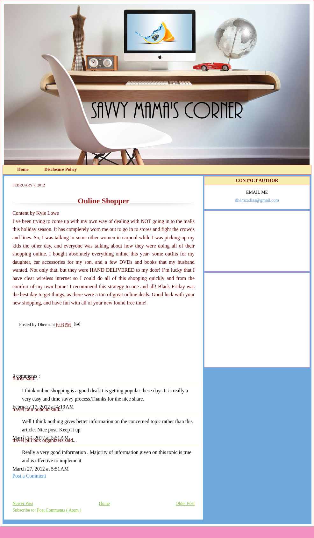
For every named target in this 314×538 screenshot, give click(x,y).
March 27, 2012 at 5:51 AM (40, 437)
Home (23, 169)
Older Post (185, 503)
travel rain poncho (31, 409)
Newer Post (22, 503)
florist (19, 378)
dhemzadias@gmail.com (257, 200)
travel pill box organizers (38, 440)
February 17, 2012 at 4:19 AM (43, 406)
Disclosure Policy (60, 169)
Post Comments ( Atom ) (59, 510)
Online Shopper (103, 201)
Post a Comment (29, 476)
